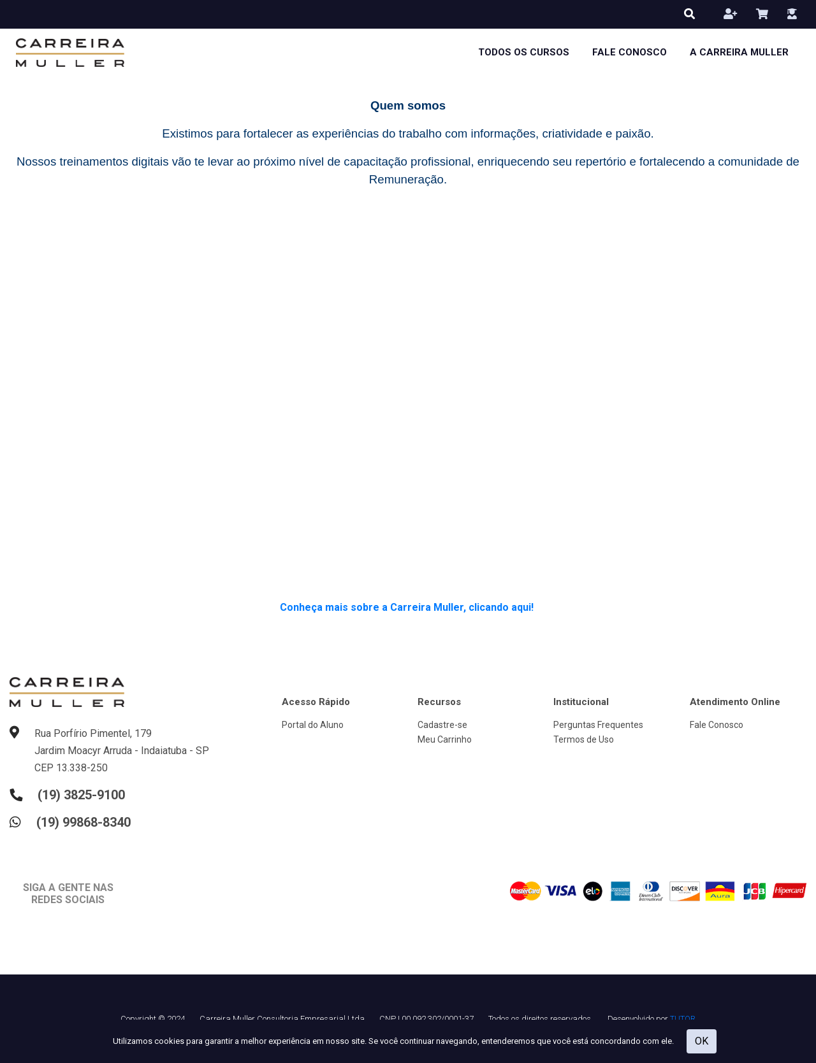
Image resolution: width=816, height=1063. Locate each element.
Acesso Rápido (316, 702)
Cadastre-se (442, 725)
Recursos (439, 702)
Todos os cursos (523, 52)
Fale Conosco (629, 52)
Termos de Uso (583, 739)
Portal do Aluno (313, 725)
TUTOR (683, 1019)
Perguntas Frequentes (598, 725)
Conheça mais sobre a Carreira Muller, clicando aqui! (408, 607)
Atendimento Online (735, 702)
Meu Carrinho (445, 739)
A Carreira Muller (739, 52)
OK (701, 1041)
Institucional (581, 702)
